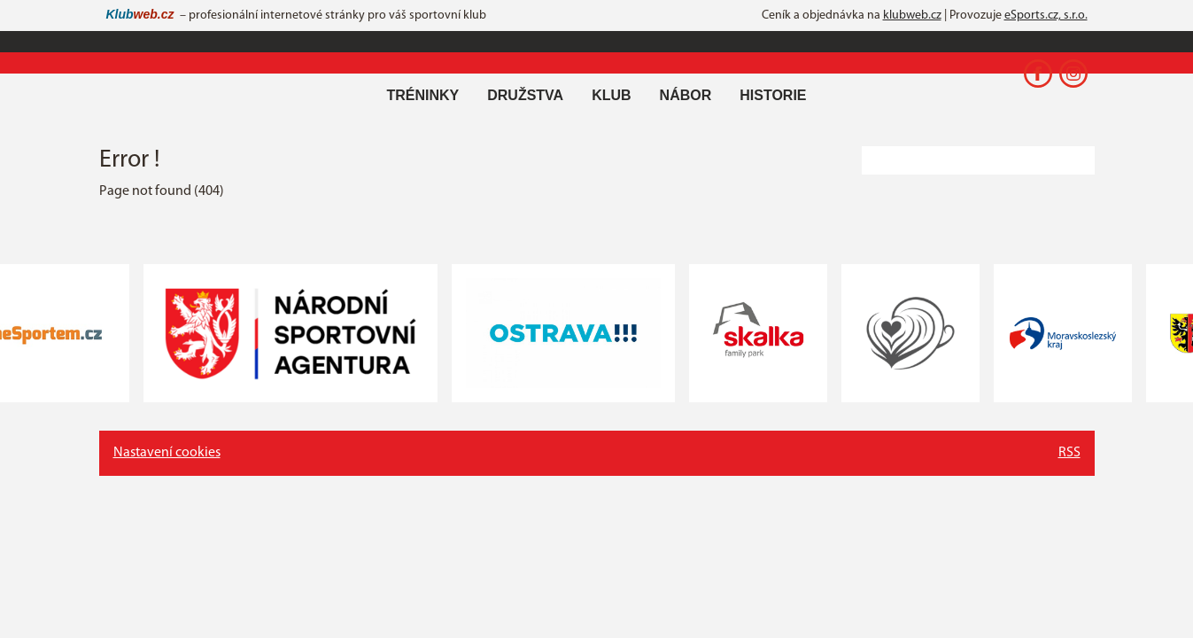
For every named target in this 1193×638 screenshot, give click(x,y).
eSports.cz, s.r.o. (1046, 15)
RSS (1069, 453)
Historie (773, 95)
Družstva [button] (525, 95)
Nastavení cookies (167, 453)
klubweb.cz (912, 15)
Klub (611, 95)
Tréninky (422, 95)
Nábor (686, 95)
